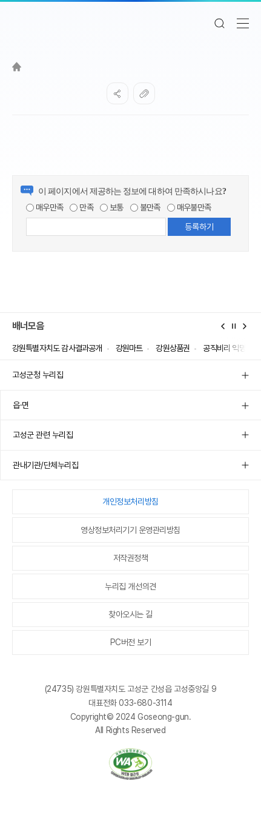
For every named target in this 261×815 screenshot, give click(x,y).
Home (16, 67)
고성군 (131, 23)
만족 (81, 207)
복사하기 (144, 93)
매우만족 (44, 207)
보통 (112, 207)
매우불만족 (189, 207)
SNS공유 (117, 93)
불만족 (145, 207)
